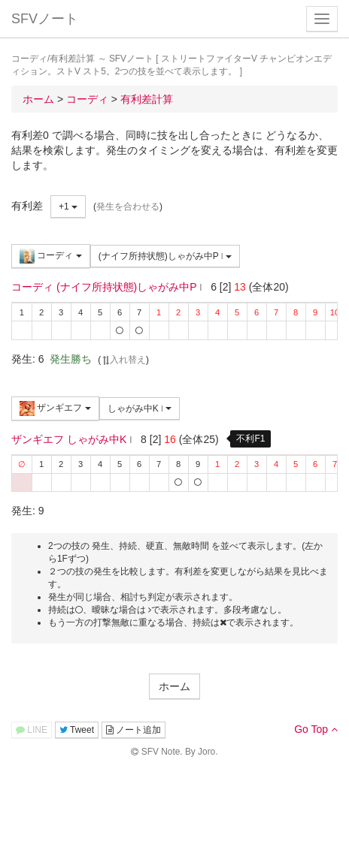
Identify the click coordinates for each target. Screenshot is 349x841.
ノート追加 (133, 730)
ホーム (174, 686)
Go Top (316, 729)
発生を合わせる (127, 206)
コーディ (51, 256)
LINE (31, 730)
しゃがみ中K (140, 408)
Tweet (76, 730)
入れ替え (123, 359)
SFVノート (44, 18)
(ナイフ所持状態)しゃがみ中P (165, 256)
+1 (68, 206)
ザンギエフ (55, 408)
